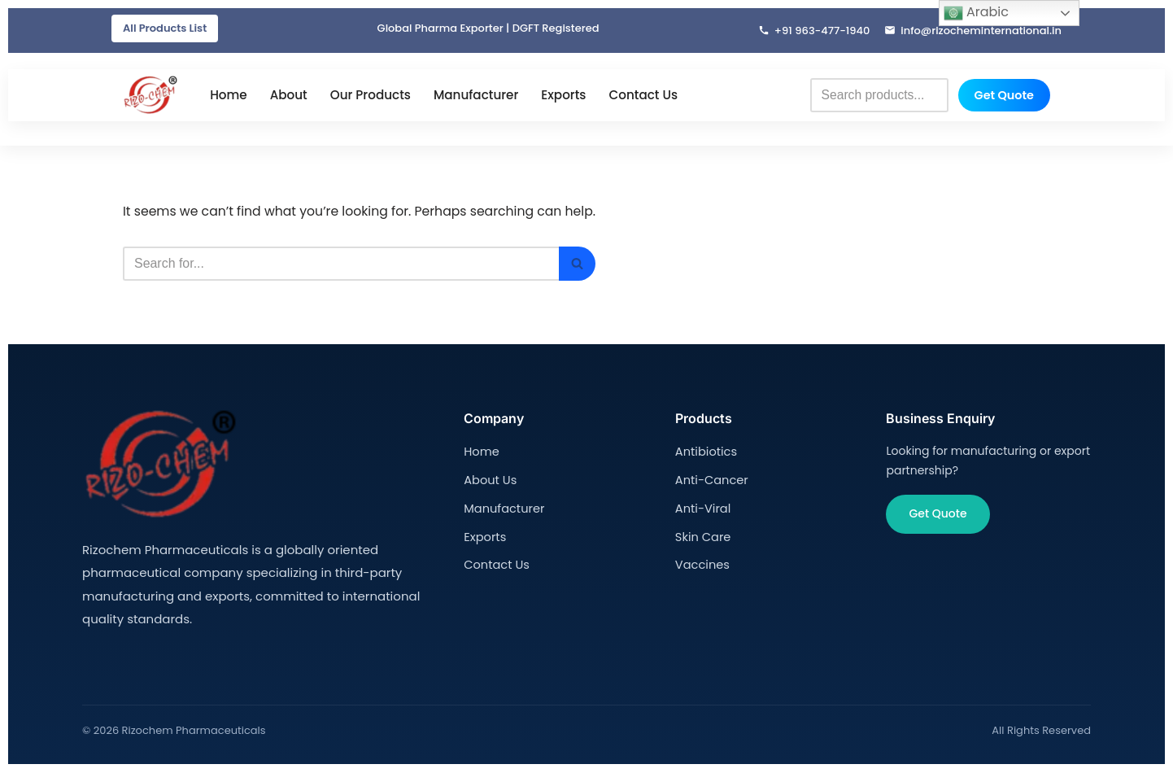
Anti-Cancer (710, 479)
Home (228, 95)
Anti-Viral (702, 507)
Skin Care (702, 534)
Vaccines (701, 562)
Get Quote (1004, 95)
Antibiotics (705, 452)
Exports (563, 95)
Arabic (976, 12)
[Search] (346, 264)
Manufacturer (476, 95)
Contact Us (643, 95)
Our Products (370, 95)
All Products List (165, 28)
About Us (489, 479)
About (288, 95)
